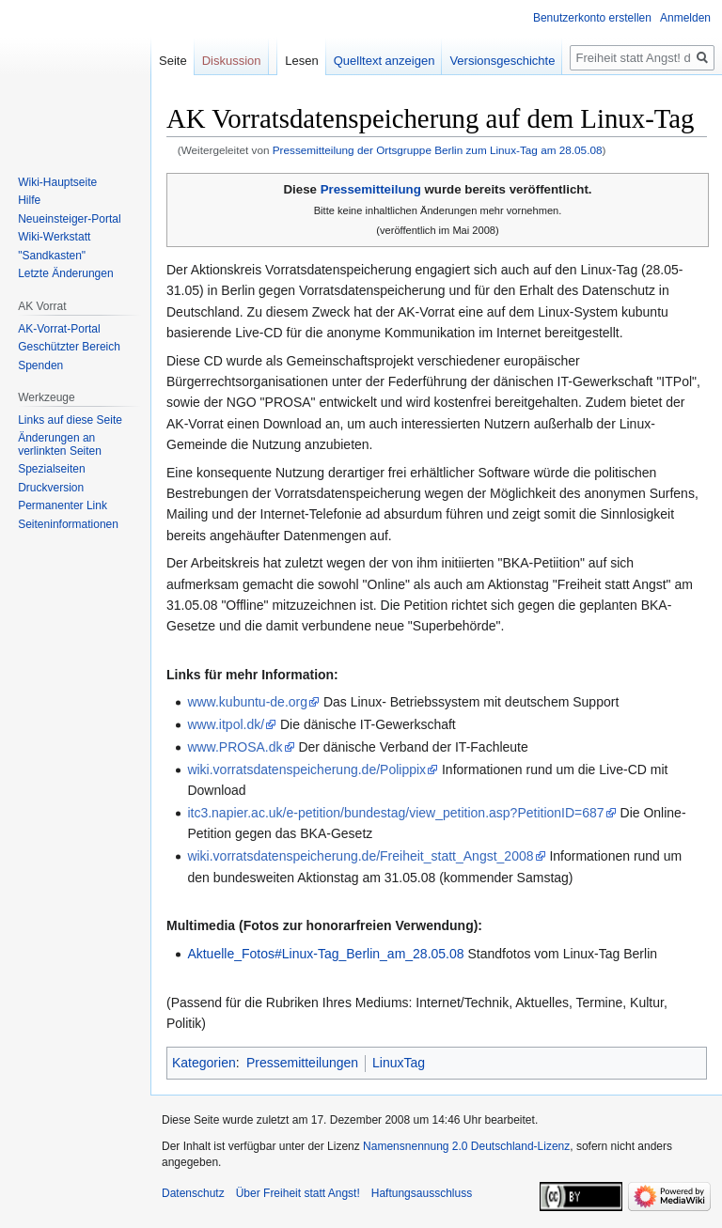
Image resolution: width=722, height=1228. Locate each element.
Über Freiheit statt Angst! (298, 1193)
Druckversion (51, 487)
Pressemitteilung (371, 189)
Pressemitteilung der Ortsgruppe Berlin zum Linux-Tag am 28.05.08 (438, 150)
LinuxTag (398, 1062)
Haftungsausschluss (421, 1193)
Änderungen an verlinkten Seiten (60, 444)
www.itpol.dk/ (225, 724)
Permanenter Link (62, 505)
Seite (173, 61)
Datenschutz (193, 1193)
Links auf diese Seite (70, 420)
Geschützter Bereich (69, 346)
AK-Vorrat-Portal (59, 328)
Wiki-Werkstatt (54, 236)
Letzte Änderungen (65, 273)
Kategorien (204, 1062)
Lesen (301, 61)
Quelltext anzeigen (384, 61)
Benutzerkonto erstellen (592, 17)
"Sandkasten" (52, 255)
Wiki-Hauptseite (57, 182)
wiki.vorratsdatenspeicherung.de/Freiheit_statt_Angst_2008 (360, 855)
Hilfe (29, 200)
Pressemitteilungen (302, 1062)
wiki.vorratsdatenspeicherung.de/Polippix (306, 769)
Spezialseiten (51, 468)
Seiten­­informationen (68, 524)
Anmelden (685, 17)
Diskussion (231, 61)
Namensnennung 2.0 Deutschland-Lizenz (466, 1146)
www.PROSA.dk (234, 746)
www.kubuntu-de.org (247, 701)
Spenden (40, 365)
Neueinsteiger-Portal (69, 218)
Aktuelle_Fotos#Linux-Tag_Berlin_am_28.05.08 (325, 953)
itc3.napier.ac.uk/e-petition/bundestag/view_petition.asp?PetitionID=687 (395, 812)
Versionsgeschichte (502, 61)
